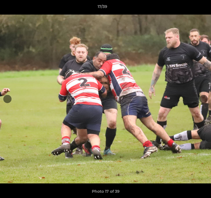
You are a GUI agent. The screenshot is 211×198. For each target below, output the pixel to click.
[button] (191, 8)
